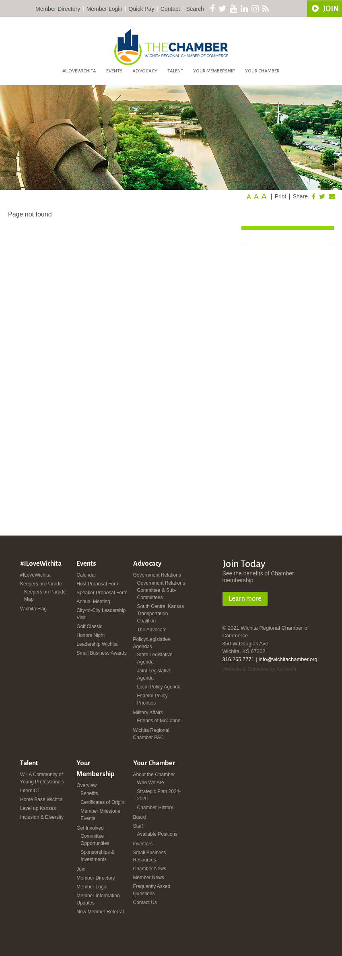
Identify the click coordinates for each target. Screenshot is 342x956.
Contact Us (145, 902)
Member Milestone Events (100, 814)
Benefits (89, 793)
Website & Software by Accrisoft (260, 669)
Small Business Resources (149, 856)
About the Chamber (154, 774)
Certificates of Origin (102, 802)
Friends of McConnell (160, 720)
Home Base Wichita (41, 799)
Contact (170, 9)
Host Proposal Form (97, 584)
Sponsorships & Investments (97, 855)
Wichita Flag (33, 609)
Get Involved (89, 828)
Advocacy (144, 71)
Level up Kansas (38, 808)
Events (114, 71)
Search (195, 9)
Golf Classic (89, 626)
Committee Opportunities (94, 839)
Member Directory (57, 9)
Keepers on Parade (41, 584)
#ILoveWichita (79, 71)
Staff (138, 826)
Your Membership (214, 71)
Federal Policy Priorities (152, 699)
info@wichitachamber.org (288, 659)
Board (139, 817)
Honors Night (90, 635)
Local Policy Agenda (159, 687)
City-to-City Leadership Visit (101, 614)
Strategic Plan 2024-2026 (159, 795)
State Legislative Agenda (155, 658)
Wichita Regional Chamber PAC (151, 733)
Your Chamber (262, 71)
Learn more (245, 598)
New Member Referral (100, 912)
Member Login (105, 9)
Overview (86, 785)
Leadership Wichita (96, 644)
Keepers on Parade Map (45, 595)
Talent (175, 71)
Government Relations (157, 575)
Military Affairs (148, 712)
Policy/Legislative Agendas (151, 643)
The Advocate (152, 630)
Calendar (86, 575)
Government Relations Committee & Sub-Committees (161, 590)
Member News (148, 877)
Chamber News (150, 869)
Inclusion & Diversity (42, 817)
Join (80, 869)
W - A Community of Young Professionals (42, 778)
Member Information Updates (97, 899)
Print (280, 196)
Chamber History (155, 807)
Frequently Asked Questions (152, 890)
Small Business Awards (101, 653)
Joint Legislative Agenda (154, 674)
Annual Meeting (93, 601)
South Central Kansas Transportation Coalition (160, 614)
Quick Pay (142, 9)
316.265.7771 (239, 659)
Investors (143, 844)
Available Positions (157, 834)
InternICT (30, 790)
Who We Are (150, 782)
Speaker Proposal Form (102, 592)
